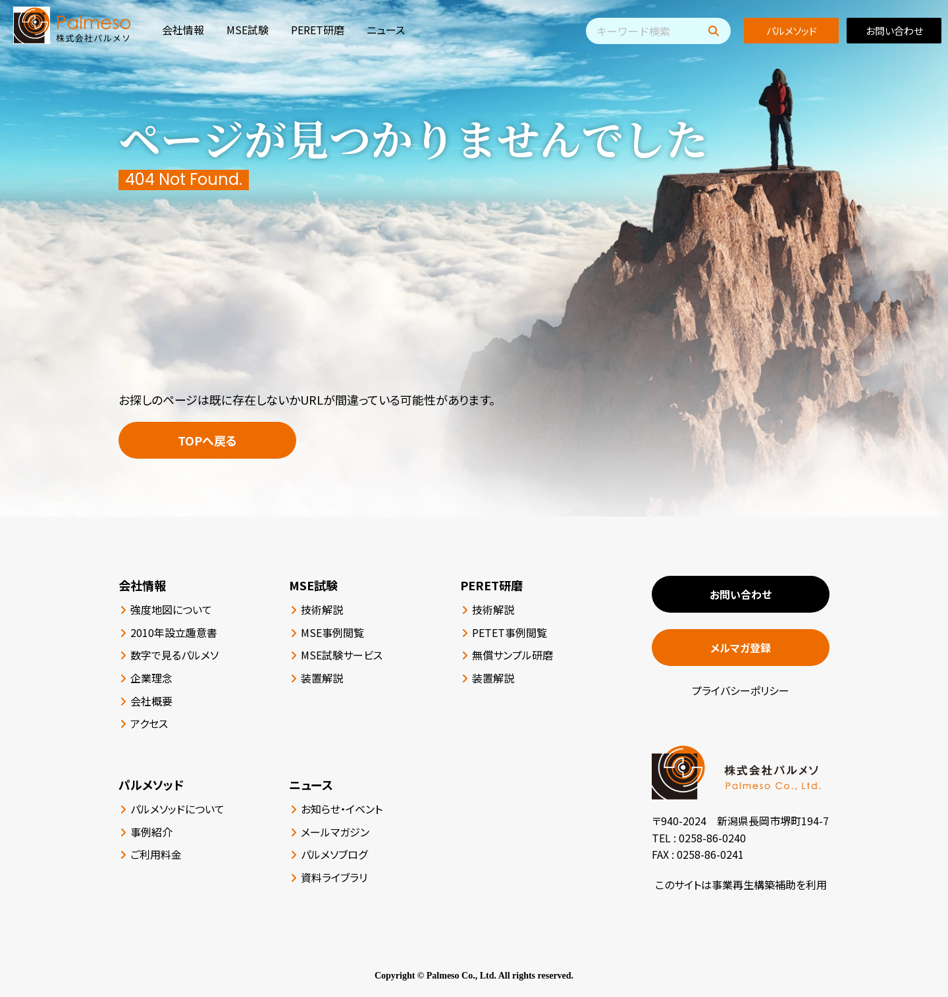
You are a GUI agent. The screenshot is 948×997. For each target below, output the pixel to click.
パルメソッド (791, 31)
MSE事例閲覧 (332, 632)
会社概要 (151, 701)
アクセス (149, 723)
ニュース (386, 30)
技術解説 (322, 609)
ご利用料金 (156, 854)
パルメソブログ (334, 854)
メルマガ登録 (740, 647)
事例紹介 (151, 832)
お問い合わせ (894, 31)
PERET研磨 (317, 30)
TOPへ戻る (207, 440)
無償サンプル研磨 (512, 655)
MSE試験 (247, 30)
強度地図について (171, 609)
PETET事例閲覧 (509, 632)
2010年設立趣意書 (173, 632)
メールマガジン (335, 832)
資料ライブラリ (334, 877)
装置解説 (322, 678)
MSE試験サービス (341, 655)
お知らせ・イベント (341, 809)
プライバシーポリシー (740, 690)
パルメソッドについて (177, 809)
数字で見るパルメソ (174, 655)
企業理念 (151, 678)
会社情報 (183, 30)
